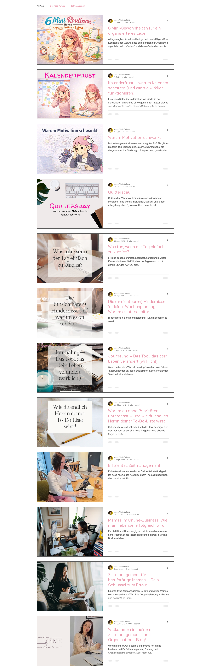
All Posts (40, 6)
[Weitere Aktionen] (168, 21)
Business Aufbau (57, 6)
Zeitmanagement (78, 6)
